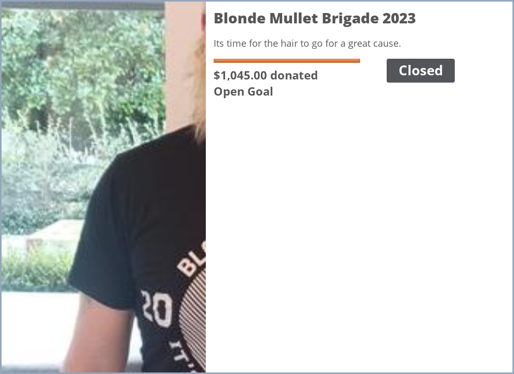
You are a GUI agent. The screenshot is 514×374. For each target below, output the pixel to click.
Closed (421, 70)
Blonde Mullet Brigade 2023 (315, 18)
